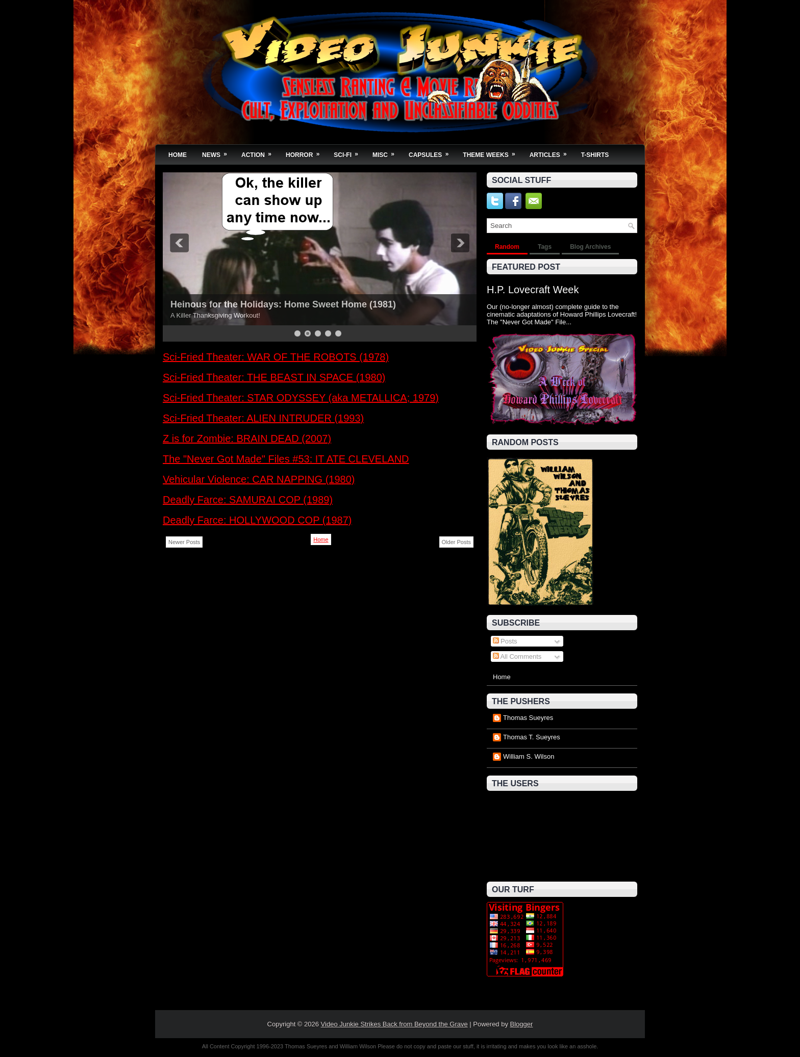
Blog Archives (590, 246)
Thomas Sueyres (528, 717)
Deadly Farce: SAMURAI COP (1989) (248, 499)
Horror (306, 152)
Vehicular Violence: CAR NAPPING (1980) (259, 479)
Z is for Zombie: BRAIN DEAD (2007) (247, 438)
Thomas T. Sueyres (531, 737)
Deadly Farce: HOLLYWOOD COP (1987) (257, 520)
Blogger (521, 1024)
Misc (386, 152)
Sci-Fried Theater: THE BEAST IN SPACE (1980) (274, 377)
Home (177, 155)
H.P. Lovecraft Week (533, 289)
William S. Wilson (528, 756)
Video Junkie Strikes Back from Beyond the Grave (394, 1024)
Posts (505, 641)
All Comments (517, 656)
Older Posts (456, 542)
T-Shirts (595, 155)
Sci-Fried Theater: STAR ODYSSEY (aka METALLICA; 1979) (301, 397)
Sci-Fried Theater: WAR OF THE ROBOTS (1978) (276, 357)
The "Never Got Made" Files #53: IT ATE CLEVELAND (286, 459)
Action (259, 152)
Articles (551, 152)
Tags (545, 246)
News (218, 152)
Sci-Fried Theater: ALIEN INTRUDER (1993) (263, 418)
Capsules (432, 152)
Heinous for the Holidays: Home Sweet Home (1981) (283, 304)
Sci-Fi (349, 152)
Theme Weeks (492, 152)
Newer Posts (184, 542)
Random (507, 246)
